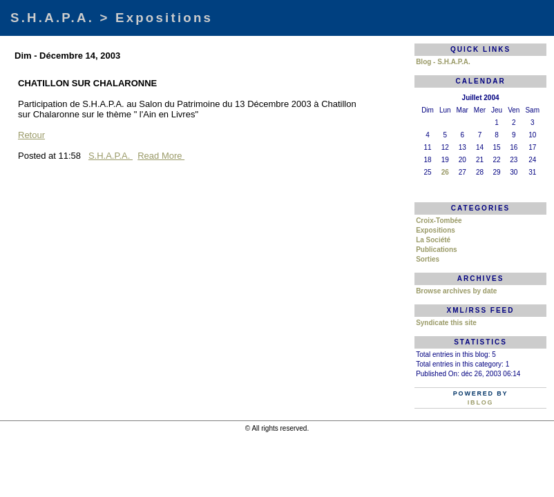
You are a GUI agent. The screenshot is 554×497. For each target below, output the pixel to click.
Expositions (435, 230)
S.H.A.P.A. (110, 155)
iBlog (481, 402)
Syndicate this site (446, 323)
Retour (31, 135)
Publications (436, 249)
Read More (160, 155)
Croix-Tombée (439, 220)
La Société (433, 240)
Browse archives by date (456, 291)
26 (445, 172)
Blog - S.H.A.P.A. (443, 62)
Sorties (427, 259)
